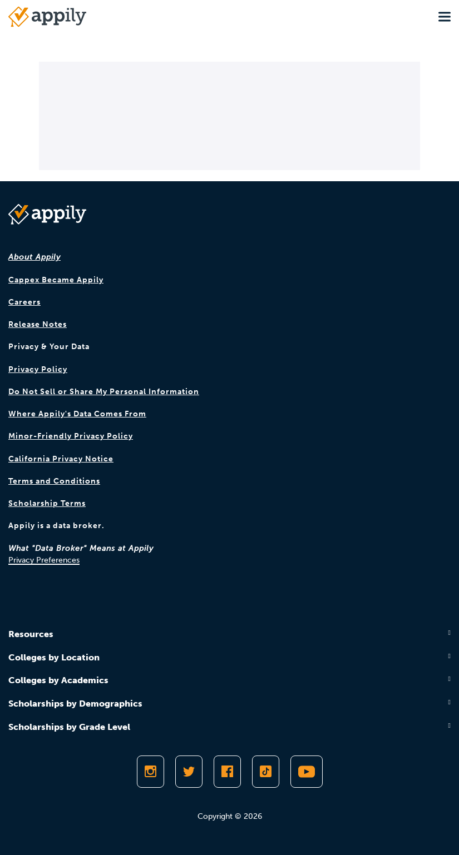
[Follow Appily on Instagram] (150, 771)
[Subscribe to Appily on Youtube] (306, 771)
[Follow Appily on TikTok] (265, 771)
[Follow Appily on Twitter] (189, 771)
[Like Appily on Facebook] (227, 771)
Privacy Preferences (44, 560)
